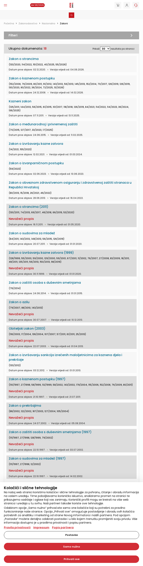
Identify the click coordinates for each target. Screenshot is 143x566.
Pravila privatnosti (17, 527)
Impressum (41, 527)
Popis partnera (63, 527)
